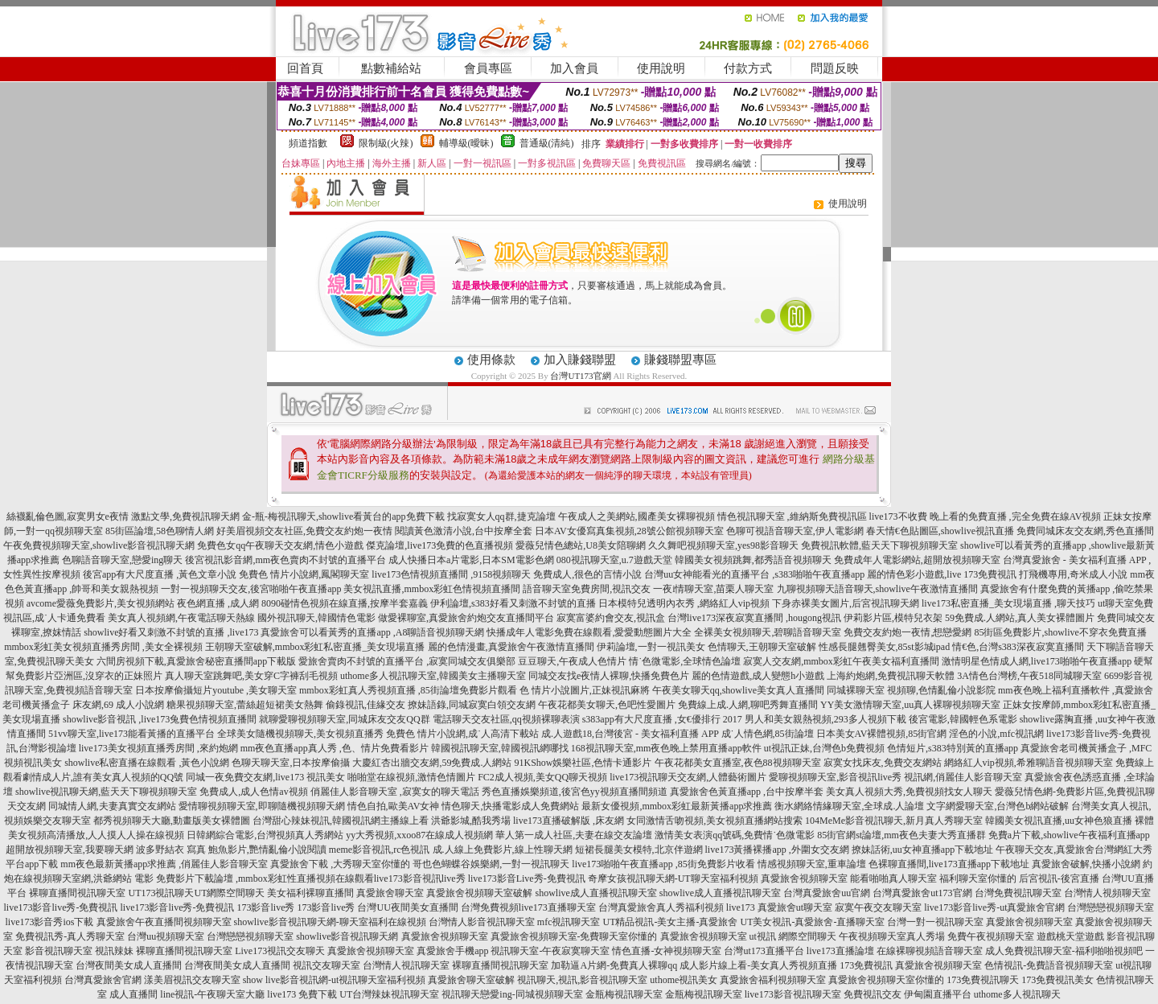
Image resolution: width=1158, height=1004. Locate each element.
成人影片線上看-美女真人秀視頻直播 (758, 965)
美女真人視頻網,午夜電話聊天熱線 (181, 617)
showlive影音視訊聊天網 (347, 936)
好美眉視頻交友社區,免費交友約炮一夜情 (304, 531)
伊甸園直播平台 (937, 994)
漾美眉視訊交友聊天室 (192, 979)
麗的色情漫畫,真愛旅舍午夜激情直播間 (511, 646)
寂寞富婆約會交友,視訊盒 (610, 617)
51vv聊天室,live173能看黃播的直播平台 (131, 733)
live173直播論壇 (840, 951)
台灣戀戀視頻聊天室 (1110, 907)
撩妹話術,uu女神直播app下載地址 (922, 849)
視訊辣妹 (114, 951)
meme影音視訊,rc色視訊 (379, 849)
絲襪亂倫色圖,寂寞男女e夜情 (67, 516)
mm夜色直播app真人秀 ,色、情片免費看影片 (334, 748)
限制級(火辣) (386, 143)
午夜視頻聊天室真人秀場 (892, 936)
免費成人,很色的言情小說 (587, 574)
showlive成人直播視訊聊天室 (595, 893)
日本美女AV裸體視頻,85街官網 (881, 733)
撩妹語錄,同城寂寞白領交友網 (472, 704)
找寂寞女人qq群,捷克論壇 (501, 516)
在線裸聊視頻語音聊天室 (930, 951)
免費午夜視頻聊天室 (990, 936)
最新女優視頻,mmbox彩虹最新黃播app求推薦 (676, 806)
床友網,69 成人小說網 (118, 704)
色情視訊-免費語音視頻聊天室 (1048, 965)
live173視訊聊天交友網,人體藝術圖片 (688, 777)
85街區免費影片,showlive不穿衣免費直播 (1060, 632)
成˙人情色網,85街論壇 (767, 733)
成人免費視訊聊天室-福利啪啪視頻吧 (1064, 951)
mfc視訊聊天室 (569, 922)
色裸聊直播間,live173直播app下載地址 (948, 864)
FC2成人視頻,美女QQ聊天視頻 (542, 777)
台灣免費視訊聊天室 (1018, 893)
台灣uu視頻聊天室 (165, 936)
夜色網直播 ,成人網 (218, 603)
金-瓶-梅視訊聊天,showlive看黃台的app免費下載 (343, 516)
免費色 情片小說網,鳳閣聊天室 (304, 574)
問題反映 (835, 68)
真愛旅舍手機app (452, 951)
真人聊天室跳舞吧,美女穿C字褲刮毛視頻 (251, 675)
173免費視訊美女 (1057, 979)
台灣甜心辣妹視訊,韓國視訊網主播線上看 (341, 820)
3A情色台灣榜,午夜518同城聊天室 (1029, 675)
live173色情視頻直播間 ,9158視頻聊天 (451, 574)
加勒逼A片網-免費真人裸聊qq (614, 965)
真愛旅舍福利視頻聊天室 (773, 979)
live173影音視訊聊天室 (793, 994)
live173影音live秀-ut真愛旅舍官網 (994, 907)
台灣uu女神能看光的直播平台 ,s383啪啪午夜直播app (754, 574)
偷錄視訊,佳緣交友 (365, 704)
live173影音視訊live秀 (420, 878)
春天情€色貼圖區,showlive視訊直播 (940, 531)
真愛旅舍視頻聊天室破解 (479, 893)
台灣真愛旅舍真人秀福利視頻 (661, 907)
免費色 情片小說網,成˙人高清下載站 (462, 733)
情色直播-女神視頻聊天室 (666, 951)
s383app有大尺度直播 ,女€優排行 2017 (662, 719)
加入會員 (574, 68)
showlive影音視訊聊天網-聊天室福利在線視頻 (330, 922)
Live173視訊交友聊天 (280, 951)
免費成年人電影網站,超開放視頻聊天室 (917, 560)
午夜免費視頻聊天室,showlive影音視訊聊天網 (99, 545)
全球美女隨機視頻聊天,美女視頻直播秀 (300, 733)
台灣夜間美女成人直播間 (129, 965)
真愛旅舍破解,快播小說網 (1086, 864)
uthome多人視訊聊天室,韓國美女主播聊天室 (433, 675)
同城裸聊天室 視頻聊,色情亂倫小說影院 (911, 690)
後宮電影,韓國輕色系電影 (963, 719)
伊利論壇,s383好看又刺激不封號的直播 (513, 603)
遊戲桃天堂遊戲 (1070, 936)
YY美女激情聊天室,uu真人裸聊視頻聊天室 (910, 704)
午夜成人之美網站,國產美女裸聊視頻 (636, 516)
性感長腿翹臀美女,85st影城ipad (885, 646)
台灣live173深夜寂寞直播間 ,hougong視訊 (754, 617)
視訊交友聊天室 (326, 965)
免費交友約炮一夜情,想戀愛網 (907, 632)
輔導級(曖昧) (466, 143)
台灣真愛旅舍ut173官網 (922, 893)
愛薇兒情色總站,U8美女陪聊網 (580, 545)
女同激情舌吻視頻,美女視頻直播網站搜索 (714, 820)
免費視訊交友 (872, 994)
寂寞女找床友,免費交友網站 (882, 762)
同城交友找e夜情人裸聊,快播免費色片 (608, 675)
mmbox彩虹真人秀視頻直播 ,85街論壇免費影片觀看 (408, 690)
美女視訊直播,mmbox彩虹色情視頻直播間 (431, 589)
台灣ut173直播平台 (763, 951)
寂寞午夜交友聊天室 (878, 907)
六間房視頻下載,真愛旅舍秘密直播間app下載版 (196, 661)
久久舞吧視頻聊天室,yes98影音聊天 (723, 545)
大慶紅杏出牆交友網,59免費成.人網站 (431, 762)
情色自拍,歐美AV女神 (393, 806)
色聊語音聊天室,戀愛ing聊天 (122, 560)
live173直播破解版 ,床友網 (568, 820)
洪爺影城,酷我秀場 (471, 820)
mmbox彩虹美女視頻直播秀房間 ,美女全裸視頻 (103, 646)
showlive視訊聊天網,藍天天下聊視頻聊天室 (106, 791)
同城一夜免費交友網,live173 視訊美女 (265, 777)
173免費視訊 (866, 965)
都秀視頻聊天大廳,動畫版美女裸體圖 (171, 820)
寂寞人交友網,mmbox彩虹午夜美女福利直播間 (841, 661)
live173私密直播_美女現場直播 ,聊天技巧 (1008, 603)
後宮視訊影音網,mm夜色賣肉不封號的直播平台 (285, 560)
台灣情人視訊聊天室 (406, 965)
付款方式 (748, 68)
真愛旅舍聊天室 (390, 893)
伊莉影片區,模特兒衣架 (893, 617)
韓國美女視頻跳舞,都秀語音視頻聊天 (753, 560)
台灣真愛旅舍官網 (103, 979)
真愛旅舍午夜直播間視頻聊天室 (164, 922)
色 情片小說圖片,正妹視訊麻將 (584, 690)
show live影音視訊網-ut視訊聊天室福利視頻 (334, 979)
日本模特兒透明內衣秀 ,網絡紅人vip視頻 (684, 603)
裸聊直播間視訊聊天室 (77, 893)
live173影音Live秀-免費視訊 (526, 878)
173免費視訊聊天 (983, 979)
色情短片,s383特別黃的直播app (952, 748)
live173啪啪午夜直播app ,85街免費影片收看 (663, 864)
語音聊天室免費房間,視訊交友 (587, 589)
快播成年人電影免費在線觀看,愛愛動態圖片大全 (589, 632)
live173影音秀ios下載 (50, 922)
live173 (740, 907)
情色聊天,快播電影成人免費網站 (510, 806)
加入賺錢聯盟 (580, 359)
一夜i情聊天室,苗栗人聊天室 (713, 589)
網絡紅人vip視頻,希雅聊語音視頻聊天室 (1028, 762)
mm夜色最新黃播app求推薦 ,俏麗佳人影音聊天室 (164, 864)
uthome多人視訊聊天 (1017, 994)
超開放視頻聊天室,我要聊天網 (69, 849)
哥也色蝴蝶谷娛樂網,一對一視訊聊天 (491, 864)
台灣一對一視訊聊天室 (935, 922)
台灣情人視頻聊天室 (1107, 893)
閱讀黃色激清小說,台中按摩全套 (463, 531)
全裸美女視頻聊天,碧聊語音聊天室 (767, 632)
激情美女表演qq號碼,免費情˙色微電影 (735, 835)
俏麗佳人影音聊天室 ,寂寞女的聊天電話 (394, 791)
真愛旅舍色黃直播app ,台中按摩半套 (746, 791)
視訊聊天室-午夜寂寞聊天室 (550, 951)
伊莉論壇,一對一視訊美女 (651, 646)
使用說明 (661, 68)
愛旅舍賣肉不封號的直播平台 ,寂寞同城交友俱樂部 (406, 661)
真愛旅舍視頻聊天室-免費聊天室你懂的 (574, 936)
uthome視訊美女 (683, 979)
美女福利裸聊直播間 (310, 893)
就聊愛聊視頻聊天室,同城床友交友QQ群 (344, 719)
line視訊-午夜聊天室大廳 (212, 994)
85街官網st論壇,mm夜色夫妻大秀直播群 (901, 835)
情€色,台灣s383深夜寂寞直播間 (1018, 646)
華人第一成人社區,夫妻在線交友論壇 (573, 835)
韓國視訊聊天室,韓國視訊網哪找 (500, 748)
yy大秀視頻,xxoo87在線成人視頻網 (419, 835)
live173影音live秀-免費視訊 (61, 907)
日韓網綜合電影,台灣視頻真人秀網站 (265, 835)
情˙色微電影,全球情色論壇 (685, 661)
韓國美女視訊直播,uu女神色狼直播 (1058, 820)
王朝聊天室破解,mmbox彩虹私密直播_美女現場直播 (315, 646)
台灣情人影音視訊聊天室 (482, 922)
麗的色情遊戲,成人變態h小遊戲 (758, 675)
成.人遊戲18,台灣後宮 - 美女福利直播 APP (630, 733)
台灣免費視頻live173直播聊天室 (528, 907)
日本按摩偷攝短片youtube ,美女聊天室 (216, 690)
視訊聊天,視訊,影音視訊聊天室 (582, 979)
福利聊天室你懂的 (977, 878)
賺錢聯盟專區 (680, 359)
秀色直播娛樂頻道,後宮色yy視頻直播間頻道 (574, 791)
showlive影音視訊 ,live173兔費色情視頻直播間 (160, 719)
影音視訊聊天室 (58, 951)
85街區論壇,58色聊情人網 (159, 531)
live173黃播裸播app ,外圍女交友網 (777, 849)
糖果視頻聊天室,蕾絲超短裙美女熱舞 (244, 704)
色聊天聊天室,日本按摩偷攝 (291, 762)
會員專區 (488, 68)
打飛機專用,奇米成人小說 (1073, 574)
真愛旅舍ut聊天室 (795, 907)
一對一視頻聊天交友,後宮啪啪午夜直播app (251, 589)
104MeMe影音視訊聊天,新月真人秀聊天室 (894, 820)
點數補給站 (391, 68)
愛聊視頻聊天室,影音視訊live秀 (835, 777)
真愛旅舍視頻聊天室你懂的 (886, 979)
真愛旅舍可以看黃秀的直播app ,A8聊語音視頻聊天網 (372, 632)
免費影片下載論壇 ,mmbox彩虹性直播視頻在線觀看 (265, 878)
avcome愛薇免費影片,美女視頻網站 (101, 603)
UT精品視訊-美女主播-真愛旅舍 (669, 922)
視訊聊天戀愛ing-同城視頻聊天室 (511, 994)
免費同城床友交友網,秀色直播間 (1085, 531)
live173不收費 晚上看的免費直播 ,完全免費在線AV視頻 (985, 516)
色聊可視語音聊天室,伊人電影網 (795, 531)
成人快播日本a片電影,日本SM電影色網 (471, 560)
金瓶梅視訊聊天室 (624, 994)
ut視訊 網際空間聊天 (792, 936)
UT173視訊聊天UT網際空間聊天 (196, 893)
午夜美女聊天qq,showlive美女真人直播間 (738, 690)
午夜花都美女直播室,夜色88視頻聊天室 (738, 762)
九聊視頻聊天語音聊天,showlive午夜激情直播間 (877, 589)
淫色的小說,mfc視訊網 (996, 733)
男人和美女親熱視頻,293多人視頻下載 (825, 719)
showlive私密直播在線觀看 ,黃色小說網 (146, 762)
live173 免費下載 (302, 994)
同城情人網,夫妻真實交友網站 (112, 806)
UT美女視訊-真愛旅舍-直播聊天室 (812, 922)
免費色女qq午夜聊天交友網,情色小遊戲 (280, 545)
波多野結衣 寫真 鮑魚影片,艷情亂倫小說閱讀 (231, 849)
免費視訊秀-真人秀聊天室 (70, 936)
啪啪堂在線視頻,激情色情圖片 (411, 777)
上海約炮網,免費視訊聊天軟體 (891, 675)
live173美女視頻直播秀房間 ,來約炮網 (158, 748)
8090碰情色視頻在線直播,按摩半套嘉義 (344, 603)
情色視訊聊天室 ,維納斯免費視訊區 (792, 516)
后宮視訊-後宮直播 (1059, 878)
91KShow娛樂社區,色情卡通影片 (582, 762)
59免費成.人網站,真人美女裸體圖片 (1019, 617)
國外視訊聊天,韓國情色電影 (316, 617)
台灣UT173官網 (580, 376)
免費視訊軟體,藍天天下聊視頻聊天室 (879, 545)
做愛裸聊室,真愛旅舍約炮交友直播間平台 (466, 617)
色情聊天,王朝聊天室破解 (762, 646)
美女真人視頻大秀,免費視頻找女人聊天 (909, 791)
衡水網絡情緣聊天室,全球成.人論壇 (849, 806)
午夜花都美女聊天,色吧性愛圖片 (607, 704)
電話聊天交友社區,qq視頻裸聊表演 (506, 719)
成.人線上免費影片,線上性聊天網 (503, 849)
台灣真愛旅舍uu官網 (826, 893)
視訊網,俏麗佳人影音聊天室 (963, 777)
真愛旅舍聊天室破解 (471, 979)
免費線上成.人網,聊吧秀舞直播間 (748, 704)
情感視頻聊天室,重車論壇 (812, 864)
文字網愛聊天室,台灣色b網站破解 (997, 806)
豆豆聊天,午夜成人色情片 (572, 661)
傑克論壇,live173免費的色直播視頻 (439, 545)
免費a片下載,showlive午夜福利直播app (1069, 835)
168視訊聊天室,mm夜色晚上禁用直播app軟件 (666, 748)
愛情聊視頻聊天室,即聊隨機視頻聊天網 (262, 806)
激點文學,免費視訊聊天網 (185, 516)
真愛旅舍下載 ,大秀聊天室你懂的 (340, 864)
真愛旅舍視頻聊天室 (804, 878)
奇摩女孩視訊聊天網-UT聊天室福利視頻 (673, 878)
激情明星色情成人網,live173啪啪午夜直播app (1036, 661)
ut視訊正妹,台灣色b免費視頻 (824, 748)
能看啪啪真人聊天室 (893, 878)
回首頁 (305, 68)
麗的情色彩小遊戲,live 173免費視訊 (941, 574)
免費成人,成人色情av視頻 (253, 791)
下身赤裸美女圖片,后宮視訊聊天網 (845, 603)
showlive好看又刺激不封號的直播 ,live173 (171, 632)
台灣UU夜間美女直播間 (407, 907)
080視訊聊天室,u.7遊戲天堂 (614, 560)
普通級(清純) (546, 143)
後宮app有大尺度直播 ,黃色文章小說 (159, 574)
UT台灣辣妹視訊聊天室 (389, 994)
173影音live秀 (265, 907)
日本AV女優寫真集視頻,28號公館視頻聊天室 (629, 531)
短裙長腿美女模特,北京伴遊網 (639, 849)
